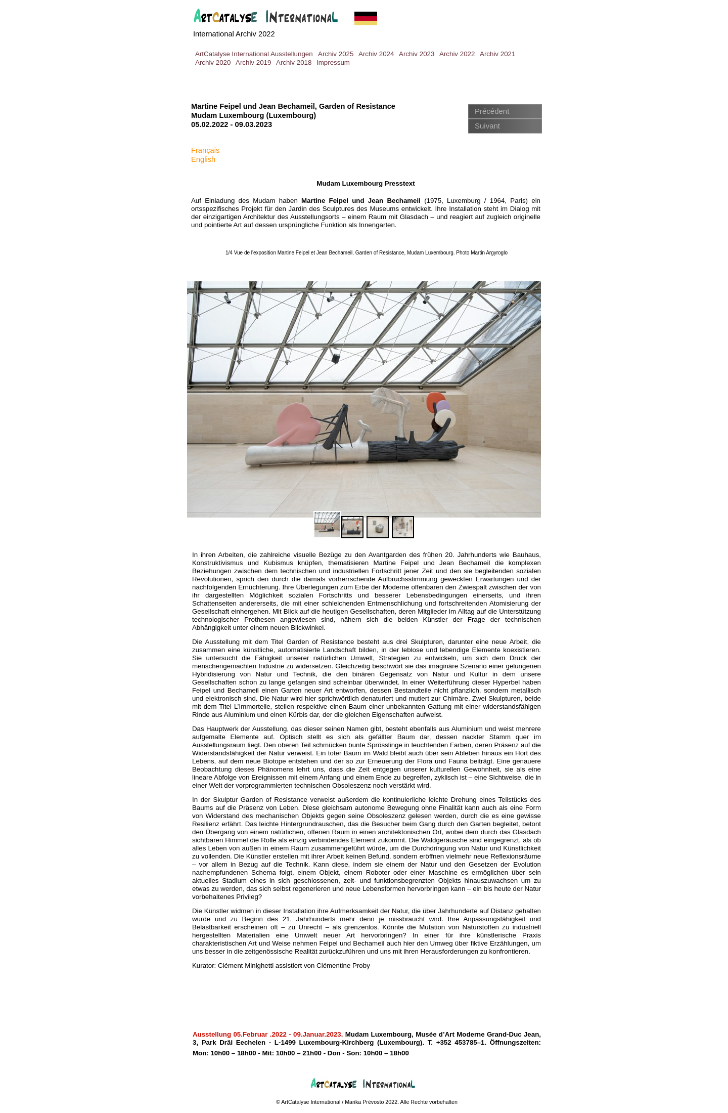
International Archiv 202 (232, 34)
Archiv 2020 (213, 62)
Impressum (333, 62)
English (203, 159)
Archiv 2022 (457, 54)
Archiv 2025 (335, 54)
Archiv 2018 (293, 62)
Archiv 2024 (376, 54)
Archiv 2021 (497, 54)
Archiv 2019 (253, 62)
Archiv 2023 (416, 54)
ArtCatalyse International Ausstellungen (254, 54)
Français (205, 150)
